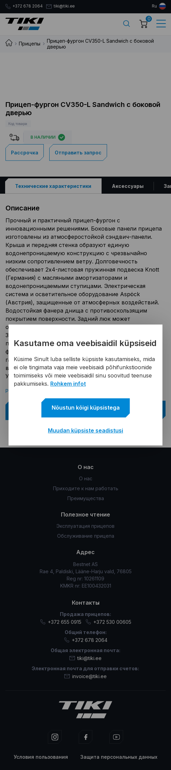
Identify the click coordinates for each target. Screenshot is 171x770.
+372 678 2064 (24, 6)
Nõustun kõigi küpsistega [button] (86, 407)
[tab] (53, 185)
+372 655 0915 (60, 622)
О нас (85, 478)
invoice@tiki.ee (85, 676)
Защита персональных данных (118, 757)
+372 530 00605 (108, 622)
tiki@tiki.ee (62, 6)
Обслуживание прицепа (85, 536)
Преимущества (85, 498)
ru (154, 6)
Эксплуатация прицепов (85, 526)
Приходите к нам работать (85, 488)
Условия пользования (41, 757)
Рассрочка (24, 152)
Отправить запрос (78, 152)
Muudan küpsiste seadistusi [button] (85, 430)
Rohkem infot (68, 383)
